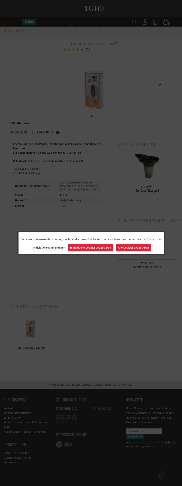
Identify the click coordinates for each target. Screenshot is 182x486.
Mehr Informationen (149, 239)
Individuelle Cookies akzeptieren (90, 247)
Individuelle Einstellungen (49, 247)
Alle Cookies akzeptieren (133, 247)
